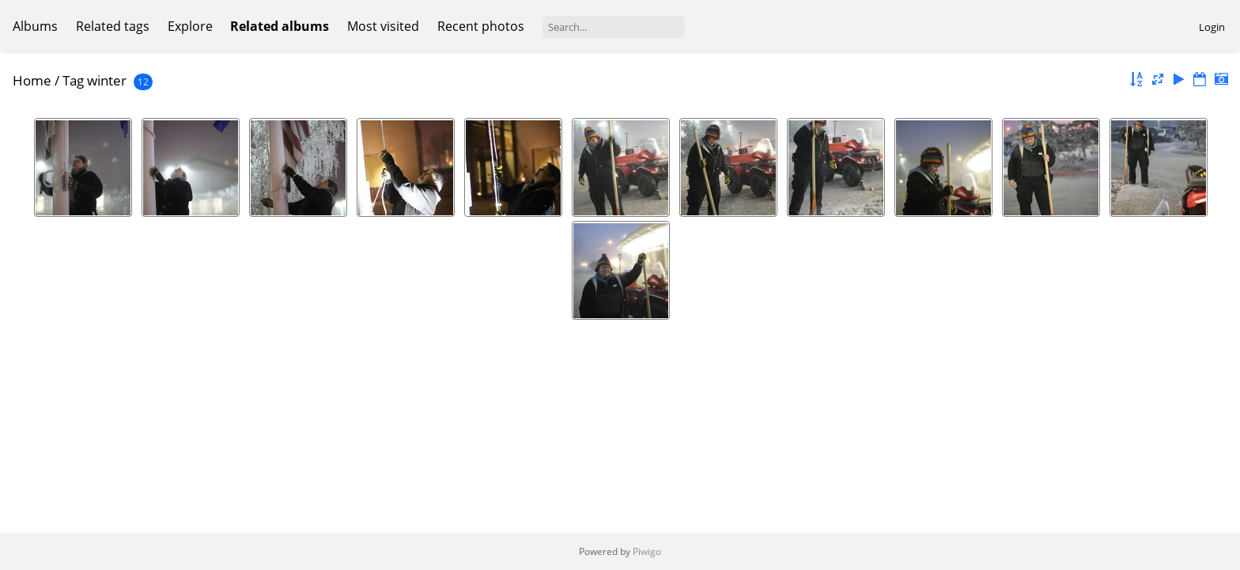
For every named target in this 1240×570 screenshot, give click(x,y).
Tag (73, 80)
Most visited (383, 26)
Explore (190, 26)
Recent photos (480, 26)
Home (32, 80)
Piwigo (647, 551)
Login (1212, 27)
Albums (35, 26)
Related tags (112, 26)
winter (107, 80)
